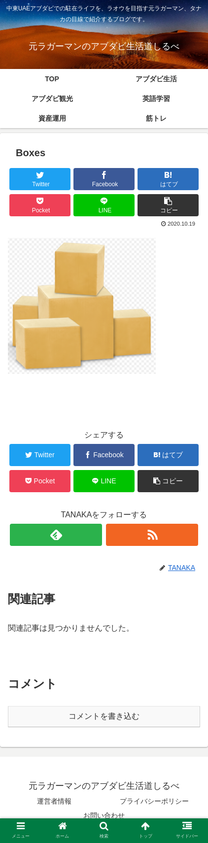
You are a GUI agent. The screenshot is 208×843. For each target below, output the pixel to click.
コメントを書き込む (104, 716)
